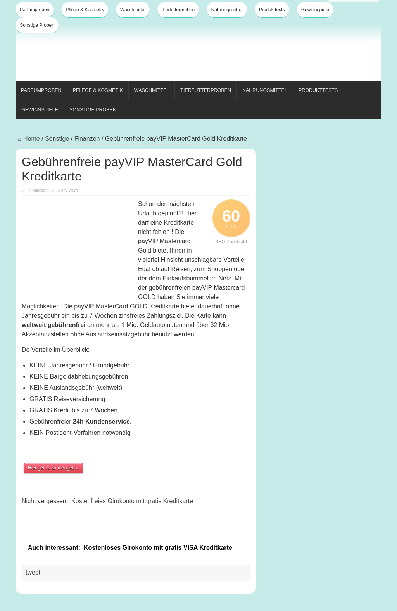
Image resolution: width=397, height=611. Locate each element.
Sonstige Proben (37, 25)
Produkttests (272, 9)
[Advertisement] (240, 53)
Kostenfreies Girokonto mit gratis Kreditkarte (132, 501)
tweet (33, 572)
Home (28, 138)
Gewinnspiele (315, 9)
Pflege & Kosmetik (85, 9)
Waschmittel (132, 9)
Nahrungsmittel (227, 9)
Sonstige (57, 138)
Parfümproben (34, 9)
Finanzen (87, 138)
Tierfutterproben (178, 9)
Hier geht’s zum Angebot (53, 468)
